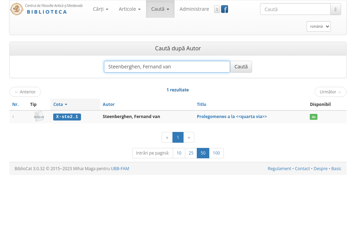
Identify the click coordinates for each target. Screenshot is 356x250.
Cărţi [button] (100, 9)
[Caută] (335, 9)
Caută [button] (160, 9)
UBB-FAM (120, 169)
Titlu (201, 104)
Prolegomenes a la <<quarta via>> (232, 116)
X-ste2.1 (67, 117)
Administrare (194, 9)
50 (203, 153)
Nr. (15, 104)
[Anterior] (167, 137)
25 (191, 153)
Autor (109, 104)
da (314, 117)
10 (179, 153)
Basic (336, 169)
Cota (60, 104)
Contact (302, 169)
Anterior (25, 91)
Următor (330, 91)
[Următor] (188, 137)
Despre (320, 169)
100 (216, 153)
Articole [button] (130, 9)
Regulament (279, 169)
